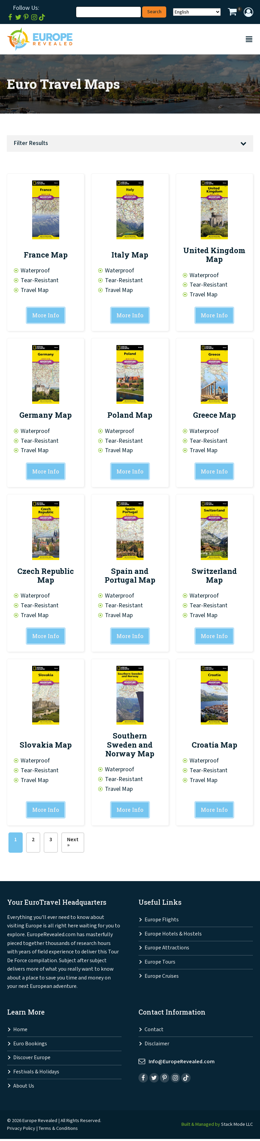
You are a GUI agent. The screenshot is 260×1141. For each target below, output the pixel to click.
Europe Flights (162, 921)
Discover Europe (31, 1059)
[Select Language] (197, 12)
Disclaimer (157, 1045)
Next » (73, 844)
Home (20, 1031)
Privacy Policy (21, 1130)
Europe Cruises (162, 977)
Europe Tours (160, 963)
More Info (45, 315)
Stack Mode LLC (237, 1126)
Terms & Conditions (58, 1130)
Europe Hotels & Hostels (173, 935)
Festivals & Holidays (36, 1073)
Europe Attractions (167, 949)
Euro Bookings (30, 1045)
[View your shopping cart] (232, 13)
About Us (23, 1087)
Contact (154, 1031)
